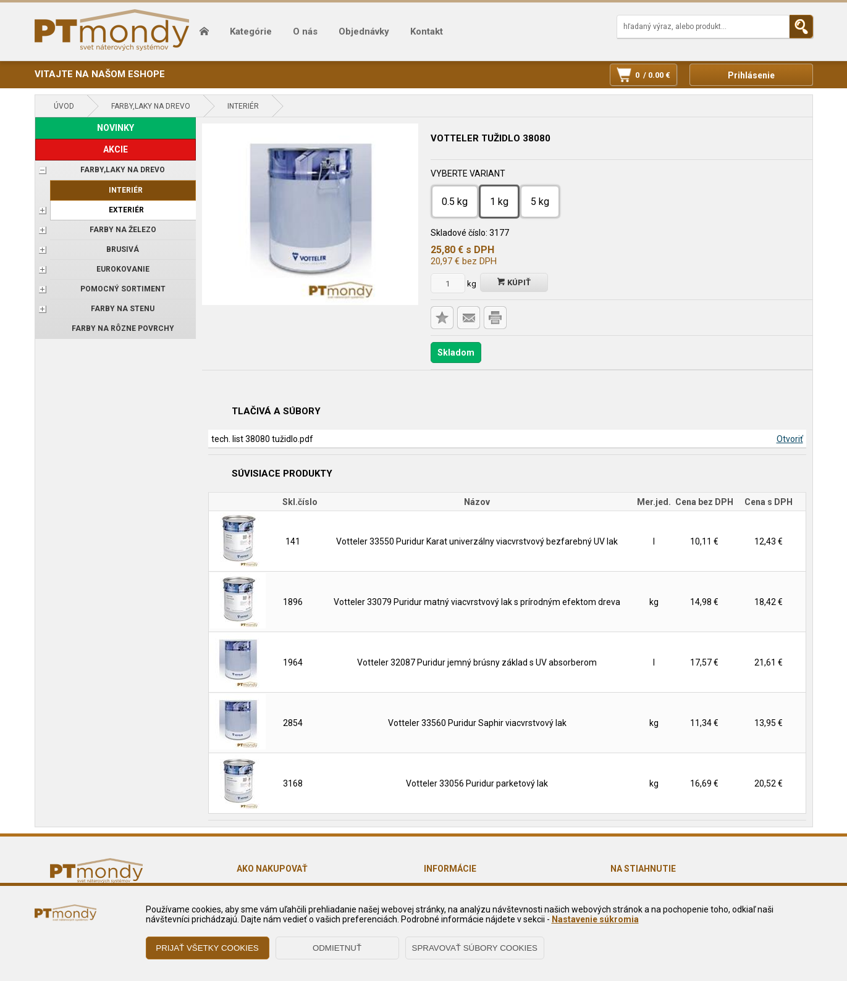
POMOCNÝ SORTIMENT (123, 289)
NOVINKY (115, 128)
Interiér (243, 106)
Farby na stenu (122, 308)
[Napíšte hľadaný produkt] (703, 26)
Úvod (64, 106)
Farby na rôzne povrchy (123, 328)
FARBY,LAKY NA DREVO (150, 106)
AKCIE (115, 149)
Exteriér (126, 210)
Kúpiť (514, 282)
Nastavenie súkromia (595, 919)
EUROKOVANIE (123, 269)
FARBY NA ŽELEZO (123, 229)
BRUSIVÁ (122, 249)
